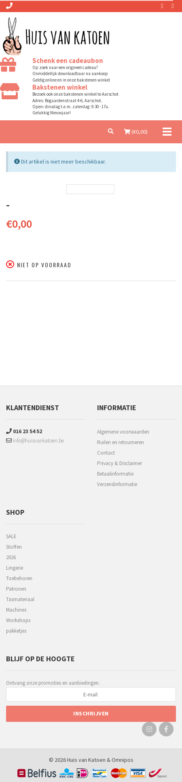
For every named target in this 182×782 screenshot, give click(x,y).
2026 (11, 557)
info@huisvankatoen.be (35, 440)
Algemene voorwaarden (123, 431)
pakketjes (16, 630)
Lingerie (14, 567)
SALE (11, 536)
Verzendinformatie (117, 484)
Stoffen (14, 546)
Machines (16, 609)
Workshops (18, 620)
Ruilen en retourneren (120, 442)
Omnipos (122, 759)
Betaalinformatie (115, 473)
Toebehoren (19, 578)
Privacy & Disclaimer (119, 463)
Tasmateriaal (20, 599)
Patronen (16, 588)
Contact (106, 452)
